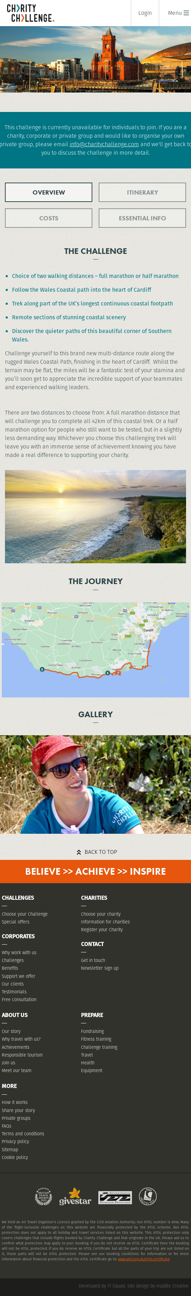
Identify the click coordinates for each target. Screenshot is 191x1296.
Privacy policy (15, 1141)
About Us (15, 1015)
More (9, 1086)
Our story (11, 1031)
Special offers (15, 922)
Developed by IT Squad (102, 1286)
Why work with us (19, 952)
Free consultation (19, 999)
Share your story (18, 1110)
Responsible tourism (22, 1055)
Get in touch (93, 960)
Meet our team (16, 1070)
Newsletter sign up (99, 968)
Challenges (13, 960)
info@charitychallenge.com (104, 144)
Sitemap (10, 1149)
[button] (175, 13)
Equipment (91, 1070)
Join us (8, 1062)
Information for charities (105, 922)
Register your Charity (102, 929)
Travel (87, 1055)
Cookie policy (15, 1157)
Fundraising (92, 1031)
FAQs (6, 1126)
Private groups (16, 1118)
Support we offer (18, 976)
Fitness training (96, 1039)
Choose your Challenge (25, 914)
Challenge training (99, 1047)
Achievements (15, 1047)
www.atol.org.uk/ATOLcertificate (144, 1259)
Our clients (13, 984)
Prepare (92, 1015)
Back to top (101, 852)
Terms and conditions (23, 1133)
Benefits (10, 968)
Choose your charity (101, 914)
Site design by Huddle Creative (158, 1286)
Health (87, 1062)
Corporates (18, 936)
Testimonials (14, 991)
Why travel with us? (21, 1039)
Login (145, 13)
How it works (15, 1102)
